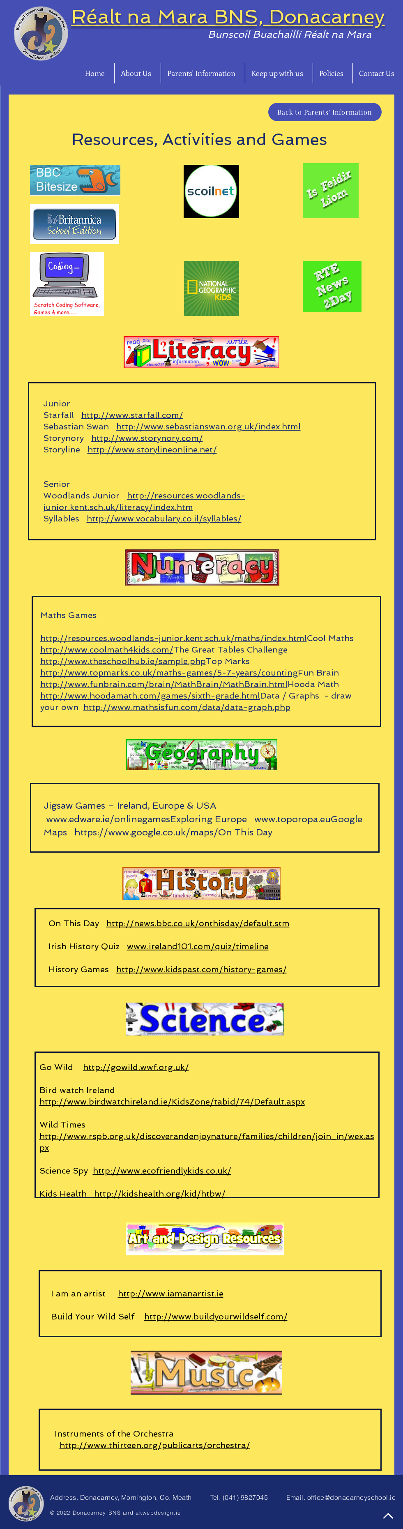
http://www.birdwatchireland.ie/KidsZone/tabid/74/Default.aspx (172, 1102)
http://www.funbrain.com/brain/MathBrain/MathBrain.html (164, 684)
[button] (138, 73)
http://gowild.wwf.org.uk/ (136, 1067)
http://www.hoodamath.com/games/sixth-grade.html (150, 696)
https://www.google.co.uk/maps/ (145, 832)
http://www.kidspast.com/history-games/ (201, 969)
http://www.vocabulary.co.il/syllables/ (164, 519)
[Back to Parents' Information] (325, 112)
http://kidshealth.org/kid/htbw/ (160, 1194)
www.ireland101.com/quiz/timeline (198, 946)
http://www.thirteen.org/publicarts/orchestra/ (155, 1445)
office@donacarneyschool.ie (351, 1497)
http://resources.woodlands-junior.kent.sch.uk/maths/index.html (173, 638)
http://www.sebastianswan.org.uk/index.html (208, 426)
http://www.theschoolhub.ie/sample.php (123, 661)
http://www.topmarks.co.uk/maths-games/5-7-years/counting (169, 673)
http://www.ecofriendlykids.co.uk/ (162, 1171)
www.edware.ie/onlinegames (108, 819)
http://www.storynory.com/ (147, 438)
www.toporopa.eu (292, 819)
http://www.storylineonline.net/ (152, 449)
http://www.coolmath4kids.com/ (106, 650)
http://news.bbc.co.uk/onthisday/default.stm (198, 923)
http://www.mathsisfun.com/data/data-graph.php (186, 707)
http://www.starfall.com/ (132, 415)
